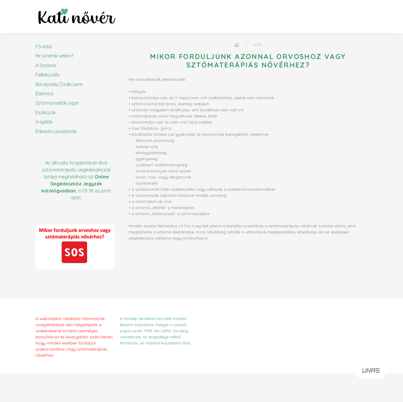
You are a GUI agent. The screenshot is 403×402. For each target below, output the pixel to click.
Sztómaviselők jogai (57, 103)
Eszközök (46, 112)
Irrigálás (44, 122)
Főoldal (44, 46)
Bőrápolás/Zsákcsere (59, 84)
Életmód (44, 94)
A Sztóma (46, 65)
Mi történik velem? (54, 56)
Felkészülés (48, 75)
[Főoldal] (236, 44)
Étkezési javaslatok (56, 131)
